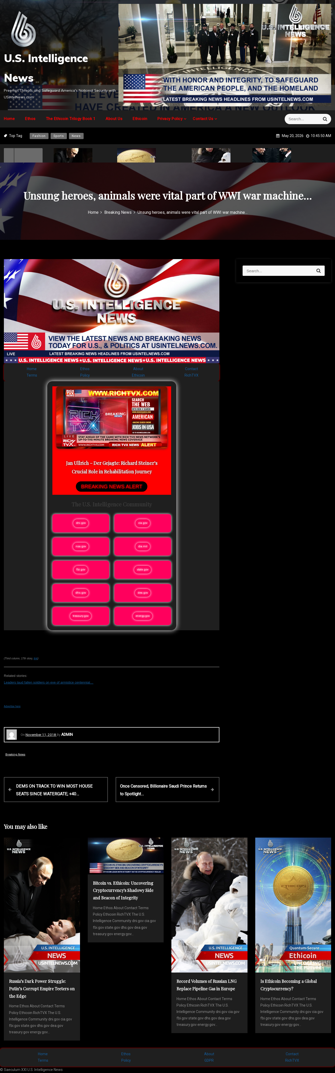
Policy (85, 375)
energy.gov (142, 616)
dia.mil (142, 546)
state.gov (142, 569)
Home (9, 118)
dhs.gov (80, 592)
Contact (191, 369)
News (76, 136)
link (35, 658)
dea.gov (143, 592)
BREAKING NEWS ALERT (111, 486)
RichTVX (191, 375)
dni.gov (81, 523)
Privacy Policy (169, 118)
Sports (58, 136)
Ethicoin (140, 118)
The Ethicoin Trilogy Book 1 (70, 118)
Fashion (39, 136)
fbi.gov (80, 569)
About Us (114, 118)
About (138, 369)
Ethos (30, 118)
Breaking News (15, 754)
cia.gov (142, 523)
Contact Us (203, 118)
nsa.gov (81, 546)
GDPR (209, 1060)
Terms (32, 375)
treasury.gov (81, 616)
